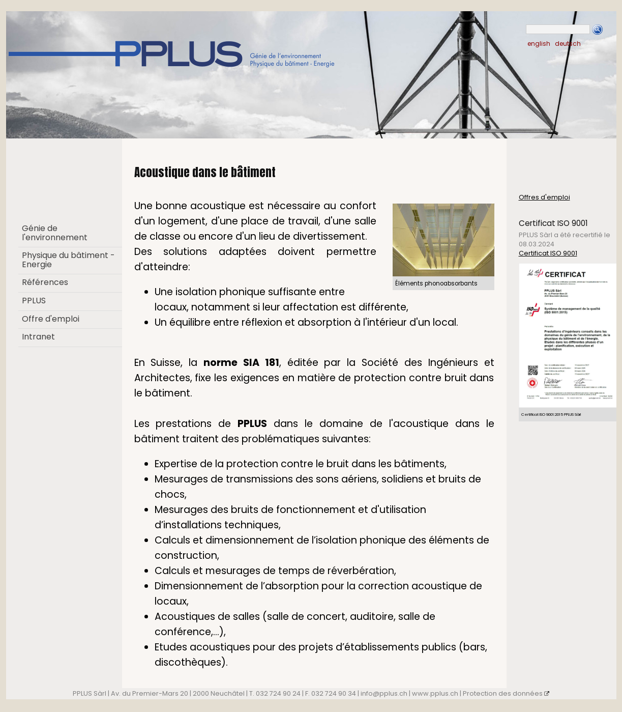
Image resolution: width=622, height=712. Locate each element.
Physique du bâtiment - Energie (68, 259)
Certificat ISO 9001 (548, 253)
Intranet (38, 337)
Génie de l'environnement (54, 232)
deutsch (568, 43)
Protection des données (506, 693)
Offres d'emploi (544, 197)
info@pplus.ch (384, 693)
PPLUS (34, 300)
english (538, 43)
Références (45, 282)
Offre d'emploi (50, 319)
